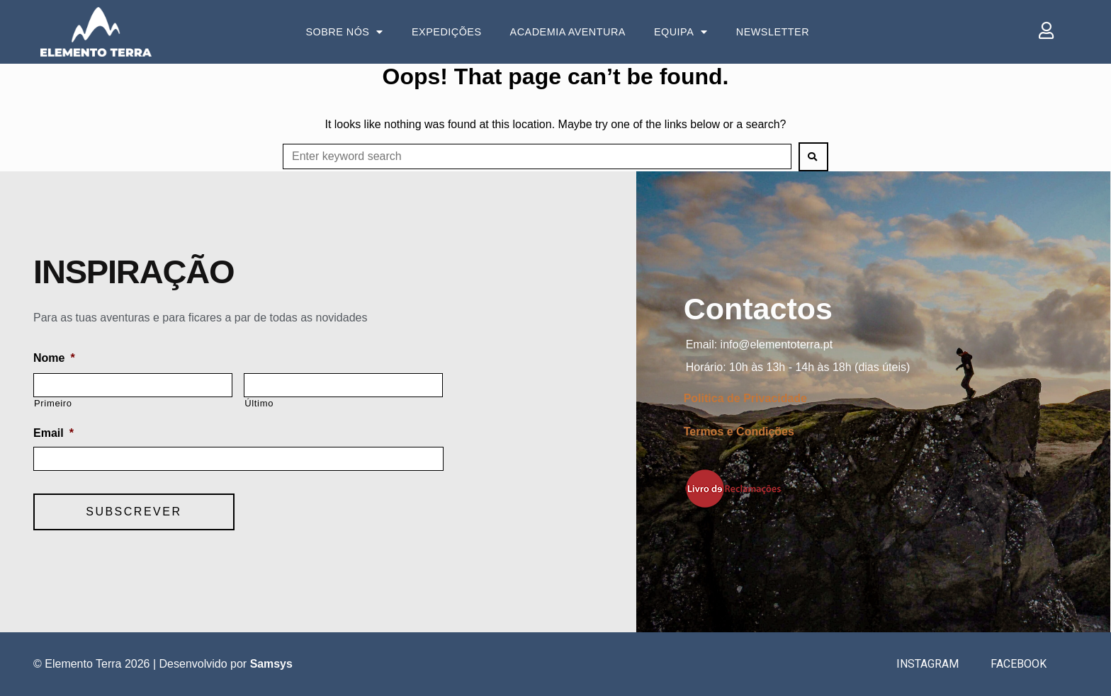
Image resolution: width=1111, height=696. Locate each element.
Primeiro (53, 403)
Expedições (447, 32)
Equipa (681, 32)
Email (53, 433)
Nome (54, 358)
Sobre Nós (344, 32)
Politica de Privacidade (745, 398)
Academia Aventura (568, 32)
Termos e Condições (739, 432)
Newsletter (772, 32)
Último (258, 403)
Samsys (271, 664)
